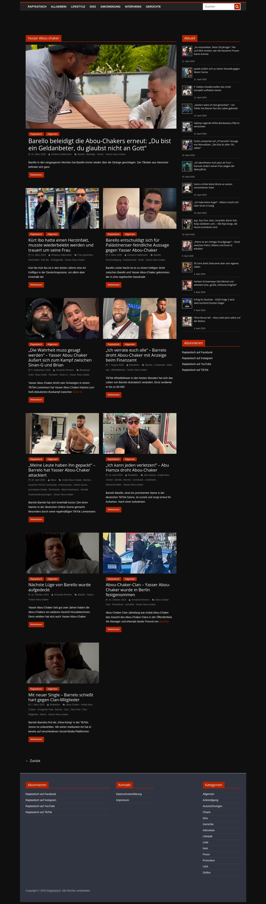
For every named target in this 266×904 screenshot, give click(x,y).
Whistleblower (118, 370)
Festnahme (117, 604)
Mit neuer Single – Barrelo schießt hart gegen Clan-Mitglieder (60, 697)
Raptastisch (37, 6)
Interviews (133, 6)
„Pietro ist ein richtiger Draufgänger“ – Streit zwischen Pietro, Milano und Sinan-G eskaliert (217, 245)
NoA (205, 848)
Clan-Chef (75, 709)
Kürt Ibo (45, 260)
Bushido (164, 621)
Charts (207, 812)
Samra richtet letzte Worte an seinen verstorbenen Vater (213, 186)
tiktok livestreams (70, 489)
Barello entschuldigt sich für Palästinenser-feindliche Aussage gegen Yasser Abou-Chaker (137, 245)
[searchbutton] (237, 6)
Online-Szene (80, 485)
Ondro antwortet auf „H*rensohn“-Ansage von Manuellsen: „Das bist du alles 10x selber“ (216, 145)
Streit (140, 260)
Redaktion (134, 365)
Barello (81, 154)
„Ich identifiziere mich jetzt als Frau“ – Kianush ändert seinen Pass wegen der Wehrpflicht (214, 166)
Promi (206, 854)
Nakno (43, 714)
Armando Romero (65, 370)
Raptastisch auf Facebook (197, 352)
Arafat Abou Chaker (72, 480)
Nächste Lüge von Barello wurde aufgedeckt (59, 587)
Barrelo (149, 365)
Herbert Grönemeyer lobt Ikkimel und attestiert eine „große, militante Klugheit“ (215, 283)
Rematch (53, 374)
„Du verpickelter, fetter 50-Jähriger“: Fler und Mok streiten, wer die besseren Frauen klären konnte (216, 51)
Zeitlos (207, 872)
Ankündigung (110, 6)
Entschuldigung (113, 260)
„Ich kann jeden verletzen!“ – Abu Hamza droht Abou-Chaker (137, 467)
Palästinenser (130, 260)
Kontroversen (65, 485)
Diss (93, 6)
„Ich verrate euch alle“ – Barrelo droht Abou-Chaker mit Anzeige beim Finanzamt (136, 355)
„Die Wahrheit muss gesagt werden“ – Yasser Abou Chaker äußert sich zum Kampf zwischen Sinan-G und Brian (60, 357)
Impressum (122, 800)
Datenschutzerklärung (129, 794)
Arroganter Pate (45, 709)
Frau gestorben (85, 255)
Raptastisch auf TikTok (195, 369)
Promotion (209, 860)
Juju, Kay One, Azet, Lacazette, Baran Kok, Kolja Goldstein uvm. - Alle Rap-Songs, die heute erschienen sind (215, 224)
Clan (66, 709)
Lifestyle (78, 6)
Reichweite (54, 489)
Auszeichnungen (212, 806)
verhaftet (129, 604)
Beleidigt (90, 154)
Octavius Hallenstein (61, 154)
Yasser (100, 154)
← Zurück (33, 761)
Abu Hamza (150, 475)
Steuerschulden (113, 484)
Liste (206, 842)
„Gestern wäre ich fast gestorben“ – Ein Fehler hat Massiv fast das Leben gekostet (216, 106)
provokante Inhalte (37, 489)
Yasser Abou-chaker (115, 154)
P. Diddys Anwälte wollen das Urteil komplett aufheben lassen (212, 88)
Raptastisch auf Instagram (197, 358)
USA (205, 866)
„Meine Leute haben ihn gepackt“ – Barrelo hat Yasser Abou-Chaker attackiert (61, 470)
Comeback (137, 479)
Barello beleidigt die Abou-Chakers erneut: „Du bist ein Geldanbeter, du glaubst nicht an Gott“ (99, 144)
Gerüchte (153, 6)
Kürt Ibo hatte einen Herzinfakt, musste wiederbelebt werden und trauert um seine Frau (61, 245)
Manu (53, 480)
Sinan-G (63, 374)
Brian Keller (41, 374)
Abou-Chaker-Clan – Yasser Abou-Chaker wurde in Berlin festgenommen (138, 589)
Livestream (159, 365)
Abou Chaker (72, 704)
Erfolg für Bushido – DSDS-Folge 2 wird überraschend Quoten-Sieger (214, 301)
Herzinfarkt (33, 260)
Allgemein (58, 6)
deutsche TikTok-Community (42, 485)
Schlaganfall (57, 260)
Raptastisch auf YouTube (196, 364)
